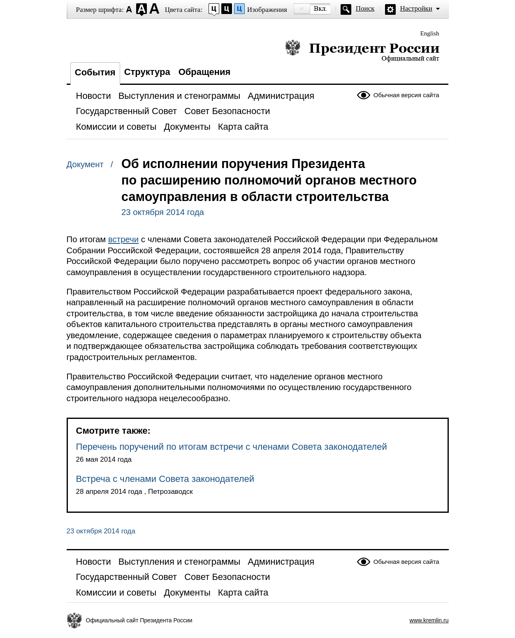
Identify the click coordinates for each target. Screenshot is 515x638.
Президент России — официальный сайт (362, 50)
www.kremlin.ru (429, 620)
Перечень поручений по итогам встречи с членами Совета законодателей (231, 447)
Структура (147, 72)
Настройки (416, 8)
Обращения (205, 72)
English (429, 33)
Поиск (365, 8)
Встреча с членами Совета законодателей (165, 479)
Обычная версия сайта (406, 94)
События (95, 72)
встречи (123, 239)
